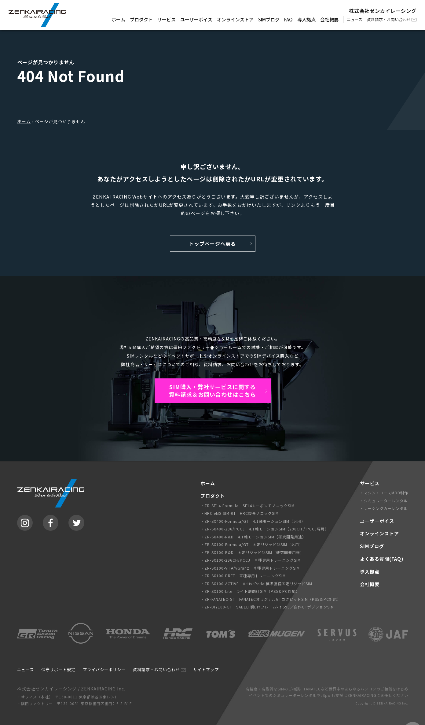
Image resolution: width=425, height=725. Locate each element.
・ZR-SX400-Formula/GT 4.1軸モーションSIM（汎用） (252, 521)
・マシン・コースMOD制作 (384, 492)
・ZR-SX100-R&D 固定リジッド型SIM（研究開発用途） (252, 552)
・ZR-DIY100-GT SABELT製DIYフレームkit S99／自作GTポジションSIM (267, 606)
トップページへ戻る (212, 243)
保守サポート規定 (58, 669)
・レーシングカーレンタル (384, 508)
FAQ (288, 19)
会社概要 (329, 19)
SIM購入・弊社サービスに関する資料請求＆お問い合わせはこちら (212, 390)
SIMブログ (269, 19)
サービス (166, 19)
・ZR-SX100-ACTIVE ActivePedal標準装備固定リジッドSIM (256, 583)
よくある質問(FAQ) (382, 559)
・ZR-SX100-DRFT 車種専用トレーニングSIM (243, 575)
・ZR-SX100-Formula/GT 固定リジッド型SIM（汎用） (251, 544)
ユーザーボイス (196, 19)
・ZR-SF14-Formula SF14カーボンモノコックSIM (247, 505)
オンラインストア (235, 19)
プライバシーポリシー (104, 669)
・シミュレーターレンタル (384, 500)
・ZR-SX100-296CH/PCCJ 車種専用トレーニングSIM (250, 560)
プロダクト (141, 19)
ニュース (354, 19)
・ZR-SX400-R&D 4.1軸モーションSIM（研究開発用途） (253, 536)
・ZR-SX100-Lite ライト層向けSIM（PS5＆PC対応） (250, 591)
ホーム (118, 19)
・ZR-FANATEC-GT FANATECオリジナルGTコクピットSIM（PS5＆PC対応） (270, 599)
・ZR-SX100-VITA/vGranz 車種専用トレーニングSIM (250, 568)
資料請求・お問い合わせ (389, 19)
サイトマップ (206, 669)
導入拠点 (306, 19)
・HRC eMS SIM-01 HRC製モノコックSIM (239, 513)
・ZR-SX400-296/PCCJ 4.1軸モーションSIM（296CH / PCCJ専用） (264, 528)
